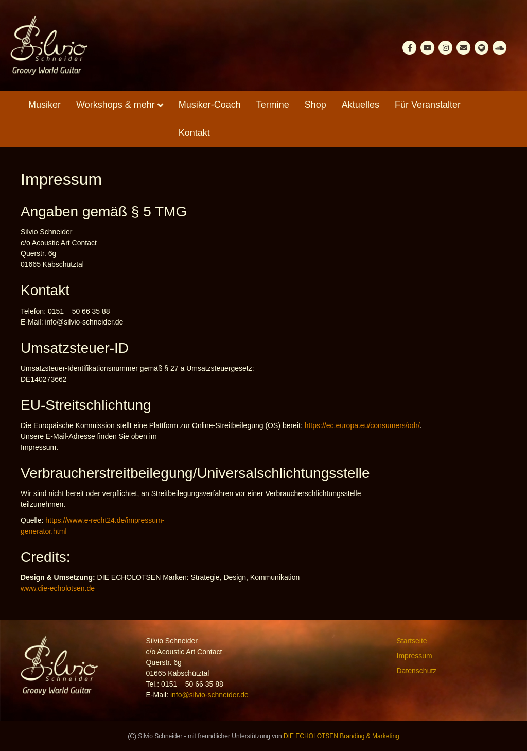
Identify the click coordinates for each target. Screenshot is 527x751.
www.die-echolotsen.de (58, 588)
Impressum (414, 656)
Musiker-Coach (210, 104)
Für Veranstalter (428, 104)
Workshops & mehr (115, 104)
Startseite (412, 641)
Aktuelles (360, 104)
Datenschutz (417, 671)
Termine (272, 104)
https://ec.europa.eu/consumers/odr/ (362, 425)
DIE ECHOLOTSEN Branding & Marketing (341, 736)
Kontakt (194, 133)
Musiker (44, 104)
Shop (315, 104)
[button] (22, 728)
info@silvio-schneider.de (209, 695)
